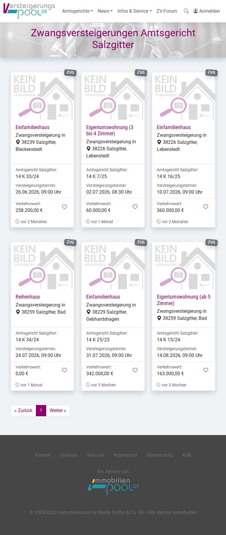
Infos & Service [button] (132, 11)
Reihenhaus (28, 297)
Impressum (125, 455)
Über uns (95, 455)
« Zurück (23, 410)
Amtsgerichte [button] (75, 11)
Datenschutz (160, 455)
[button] (64, 207)
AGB (186, 455)
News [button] (103, 11)
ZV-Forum (167, 11)
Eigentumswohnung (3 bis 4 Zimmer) (109, 130)
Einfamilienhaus (32, 127)
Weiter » (58, 410)
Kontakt (43, 455)
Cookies (68, 455)
